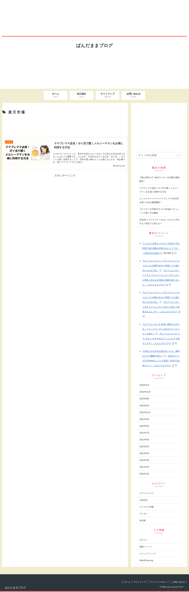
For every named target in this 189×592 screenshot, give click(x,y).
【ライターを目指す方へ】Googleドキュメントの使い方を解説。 (159, 211)
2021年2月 (144, 467)
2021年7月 (144, 433)
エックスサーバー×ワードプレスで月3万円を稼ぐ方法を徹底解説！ (159, 200)
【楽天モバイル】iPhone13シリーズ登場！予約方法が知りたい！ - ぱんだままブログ (161, 361)
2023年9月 (144, 398)
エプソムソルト (146, 493)
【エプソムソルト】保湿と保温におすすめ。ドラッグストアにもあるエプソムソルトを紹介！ (161, 329)
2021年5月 (144, 446)
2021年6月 (144, 439)
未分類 (142, 520)
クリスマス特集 (146, 507)
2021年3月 (144, 460)
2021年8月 (144, 426)
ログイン (143, 540)
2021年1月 (144, 474)
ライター (143, 513)
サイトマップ (139, 582)
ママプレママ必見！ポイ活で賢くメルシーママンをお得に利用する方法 (159, 190)
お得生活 (143, 500)
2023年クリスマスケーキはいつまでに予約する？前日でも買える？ (159, 222)
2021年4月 (144, 453)
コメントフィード (147, 553)
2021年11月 (144, 412)
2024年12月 (144, 392)
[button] (178, 155)
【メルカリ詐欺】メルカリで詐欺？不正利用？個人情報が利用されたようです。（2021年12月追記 (161, 248)
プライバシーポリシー (159, 582)
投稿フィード (145, 546)
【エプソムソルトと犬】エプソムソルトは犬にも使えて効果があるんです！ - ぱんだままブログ (161, 307)
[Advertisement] (65, 125)
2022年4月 (144, 405)
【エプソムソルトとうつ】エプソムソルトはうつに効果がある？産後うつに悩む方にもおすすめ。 (161, 266)
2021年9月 (144, 419)
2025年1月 (144, 385)
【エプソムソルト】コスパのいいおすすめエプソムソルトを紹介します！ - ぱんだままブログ (161, 338)
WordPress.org (146, 560)
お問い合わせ (179, 582)
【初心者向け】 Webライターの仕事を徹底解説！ (159, 179)
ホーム (127, 582)
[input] (158, 155)
